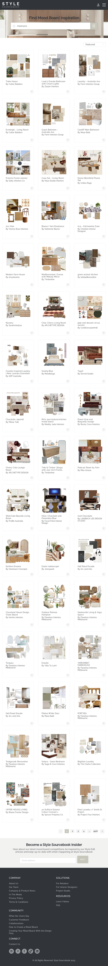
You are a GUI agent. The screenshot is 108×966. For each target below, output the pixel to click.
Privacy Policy (16, 898)
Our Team (13, 887)
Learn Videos (62, 901)
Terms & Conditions (18, 902)
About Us (13, 883)
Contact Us (14, 944)
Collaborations (16, 923)
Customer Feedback (19, 920)
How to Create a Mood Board (23, 927)
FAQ (58, 905)
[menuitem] (98, 5)
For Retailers (62, 883)
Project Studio (63, 891)
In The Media (15, 894)
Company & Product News (22, 891)
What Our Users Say (19, 916)
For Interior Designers (66, 887)
